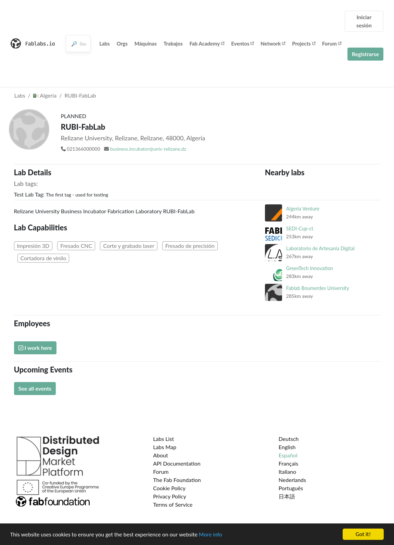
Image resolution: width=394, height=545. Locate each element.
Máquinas (146, 43)
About (160, 455)
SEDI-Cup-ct (299, 228)
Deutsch (289, 438)
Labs (104, 43)
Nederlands (292, 480)
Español (288, 455)
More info (210, 535)
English (287, 447)
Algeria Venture (302, 209)
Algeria (44, 95)
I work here (35, 347)
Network (272, 43)
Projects (303, 43)
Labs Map (164, 447)
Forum (331, 43)
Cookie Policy (169, 488)
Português (291, 488)
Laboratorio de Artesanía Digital (320, 248)
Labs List (163, 438)
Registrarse (365, 54)
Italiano (287, 471)
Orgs (122, 43)
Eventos (242, 43)
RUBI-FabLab (80, 95)
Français (288, 463)
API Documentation (177, 463)
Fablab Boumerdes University (317, 288)
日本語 (287, 496)
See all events (35, 388)
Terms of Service (172, 504)
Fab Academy (207, 43)
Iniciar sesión (364, 21)
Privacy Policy (169, 496)
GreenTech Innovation (309, 268)
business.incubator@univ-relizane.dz (148, 149)
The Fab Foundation (177, 480)
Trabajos (173, 43)
